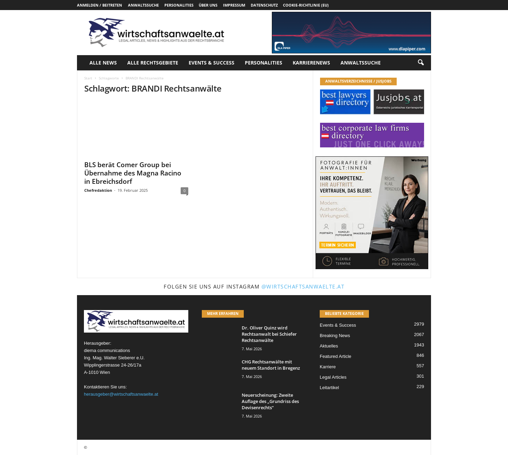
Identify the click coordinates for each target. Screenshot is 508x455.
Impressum (234, 5)
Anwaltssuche (143, 5)
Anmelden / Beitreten (99, 5)
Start (88, 78)
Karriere (328, 366)
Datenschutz (264, 5)
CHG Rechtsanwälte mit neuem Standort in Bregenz (271, 365)
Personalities (178, 5)
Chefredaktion (98, 190)
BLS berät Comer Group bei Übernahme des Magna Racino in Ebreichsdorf (132, 173)
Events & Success (211, 62)
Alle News (103, 62)
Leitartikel (329, 387)
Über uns (208, 5)
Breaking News (335, 335)
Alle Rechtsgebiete (152, 62)
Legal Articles (333, 377)
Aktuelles (329, 346)
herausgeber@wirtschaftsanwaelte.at (121, 394)
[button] (420, 62)
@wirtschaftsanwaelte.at (303, 286)
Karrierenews (311, 62)
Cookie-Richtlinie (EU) (306, 5)
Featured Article (335, 356)
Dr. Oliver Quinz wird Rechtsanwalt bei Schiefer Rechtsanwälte (269, 334)
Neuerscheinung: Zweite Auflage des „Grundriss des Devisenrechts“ (270, 401)
